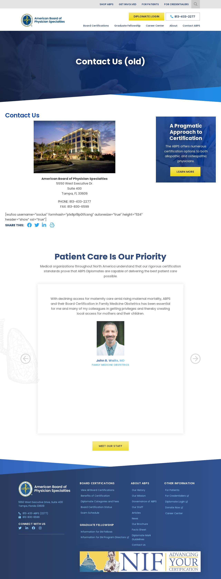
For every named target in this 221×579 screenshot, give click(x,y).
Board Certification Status (96, 508)
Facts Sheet (139, 531)
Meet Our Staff (110, 448)
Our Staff (137, 508)
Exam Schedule (90, 514)
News (135, 520)
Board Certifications (96, 25)
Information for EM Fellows (96, 533)
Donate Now (172, 509)
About (173, 25)
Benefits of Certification (95, 497)
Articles (136, 514)
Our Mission (139, 497)
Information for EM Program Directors (103, 539)
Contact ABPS (191, 25)
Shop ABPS (106, 4)
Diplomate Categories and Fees (100, 503)
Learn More (185, 172)
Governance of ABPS (144, 503)
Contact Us (139, 546)
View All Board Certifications (97, 491)
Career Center (155, 25)
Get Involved (127, 4)
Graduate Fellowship (127, 25)
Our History (138, 491)
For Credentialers (176, 4)
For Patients (150, 4)
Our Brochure (140, 525)
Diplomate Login (146, 16)
